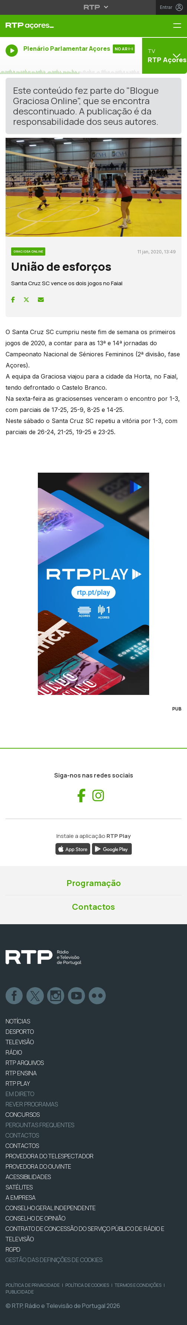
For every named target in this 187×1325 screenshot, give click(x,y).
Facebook (14, 996)
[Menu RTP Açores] (180, 26)
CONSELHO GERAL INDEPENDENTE (51, 1208)
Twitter (35, 996)
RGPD (13, 1249)
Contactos (93, 906)
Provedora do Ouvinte (38, 1166)
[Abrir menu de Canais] (163, 55)
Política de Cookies (87, 1285)
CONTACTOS (22, 1146)
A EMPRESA (21, 1198)
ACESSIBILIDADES (28, 1177)
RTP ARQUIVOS (25, 1063)
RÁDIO (14, 1052)
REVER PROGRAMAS (32, 1104)
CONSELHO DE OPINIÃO (35, 1218)
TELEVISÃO (20, 1042)
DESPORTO (20, 1032)
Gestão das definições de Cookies (54, 1260)
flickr (97, 996)
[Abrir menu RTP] (93, 7)
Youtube (77, 996)
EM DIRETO (20, 1094)
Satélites (19, 1187)
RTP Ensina (21, 1073)
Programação (93, 883)
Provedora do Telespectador (50, 1156)
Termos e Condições (138, 1285)
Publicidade (20, 1292)
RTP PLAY (18, 1083)
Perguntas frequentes (40, 1125)
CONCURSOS (23, 1115)
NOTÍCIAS (18, 1021)
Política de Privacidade (33, 1285)
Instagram (56, 996)
